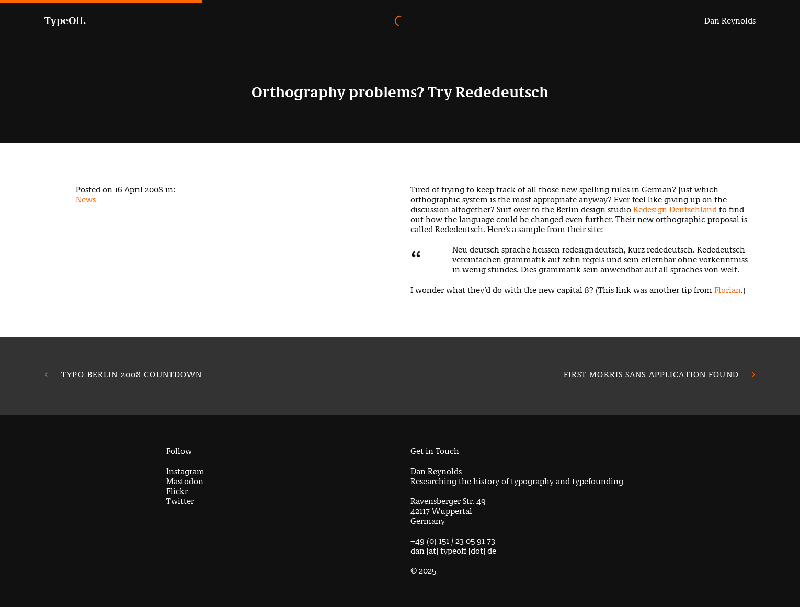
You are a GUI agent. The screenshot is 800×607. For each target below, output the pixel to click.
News (86, 199)
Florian (727, 290)
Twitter (180, 501)
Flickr (177, 491)
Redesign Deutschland (675, 209)
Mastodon (184, 481)
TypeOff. (65, 21)
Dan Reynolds (730, 21)
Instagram (185, 471)
